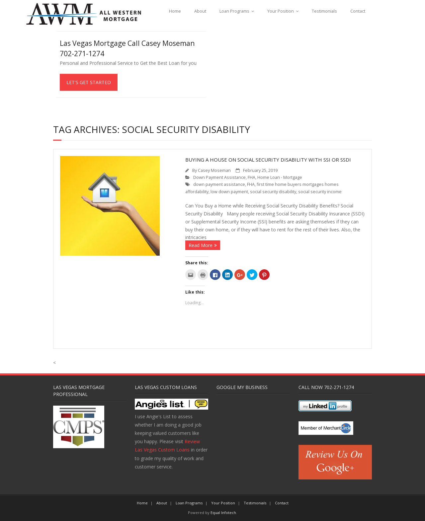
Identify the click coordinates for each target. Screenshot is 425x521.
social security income (320, 192)
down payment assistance (219, 184)
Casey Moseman (214, 170)
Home (175, 11)
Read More (200, 245)
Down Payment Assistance (219, 177)
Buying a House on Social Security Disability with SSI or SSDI (268, 159)
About (200, 11)
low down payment (229, 192)
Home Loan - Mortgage (279, 177)
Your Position (280, 11)
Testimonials (324, 11)
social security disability (273, 192)
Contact (357, 11)
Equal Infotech (223, 512)
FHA (251, 177)
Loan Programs (234, 11)
